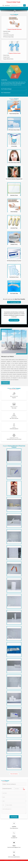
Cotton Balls (6, 33)
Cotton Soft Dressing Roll (8, 35)
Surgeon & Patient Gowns (14, 53)
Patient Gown (6, 55)
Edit (24, 789)
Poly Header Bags (14, 293)
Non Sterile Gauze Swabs (14, 162)
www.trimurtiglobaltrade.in (14, 856)
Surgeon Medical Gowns (8, 59)
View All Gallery (14, 773)
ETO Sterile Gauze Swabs (8, 36)
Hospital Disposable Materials (15, 29)
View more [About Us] (5, 382)
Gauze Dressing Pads (14, 113)
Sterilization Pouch (14, 277)
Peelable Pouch (14, 244)
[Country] (14, 801)
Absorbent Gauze (6, 31)
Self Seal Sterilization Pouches (14, 260)
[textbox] (18, 788)
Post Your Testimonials (14, 320)
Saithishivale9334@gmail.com (14, 847)
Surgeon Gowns (6, 57)
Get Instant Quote (14, 302)
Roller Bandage (14, 211)
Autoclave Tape (14, 228)
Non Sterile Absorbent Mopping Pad (14, 179)
